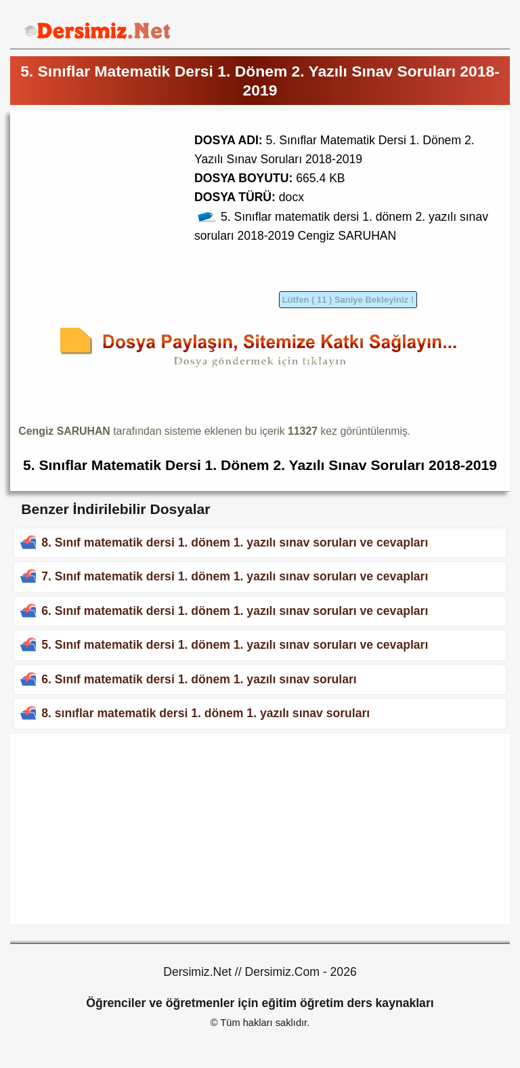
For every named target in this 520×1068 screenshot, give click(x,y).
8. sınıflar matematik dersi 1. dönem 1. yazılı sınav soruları (205, 713)
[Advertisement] (132, 213)
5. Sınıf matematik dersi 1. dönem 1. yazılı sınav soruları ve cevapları (234, 645)
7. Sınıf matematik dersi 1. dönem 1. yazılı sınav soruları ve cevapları (234, 576)
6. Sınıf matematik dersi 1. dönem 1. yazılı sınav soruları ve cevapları (234, 611)
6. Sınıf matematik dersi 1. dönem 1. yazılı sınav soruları (198, 679)
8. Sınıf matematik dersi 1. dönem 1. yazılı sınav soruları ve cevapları (234, 542)
